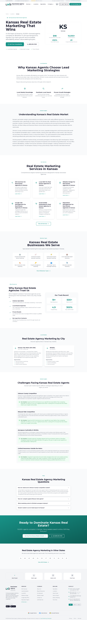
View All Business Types (43, 270)
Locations (35, 4)
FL (54, 558)
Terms (75, 617)
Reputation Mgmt (25, 599)
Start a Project (56, 595)
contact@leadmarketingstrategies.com (22, 0)
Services (28, 4)
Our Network (40, 593)
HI (62, 558)
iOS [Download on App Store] (8, 605)
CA (37, 558)
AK (25, 558)
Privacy (70, 617)
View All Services (43, 223)
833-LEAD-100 (75, 592)
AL (20, 558)
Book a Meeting (56, 597)
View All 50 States (43, 562)
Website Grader (40, 595)
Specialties (43, 4)
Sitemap (79, 617)
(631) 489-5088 (74, 593)
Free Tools (55, 599)
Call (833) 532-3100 (56, 536)
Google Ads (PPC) (25, 597)
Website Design (24, 595)
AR (33, 558)
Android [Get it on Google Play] (13, 605)
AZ (29, 558)
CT (46, 558)
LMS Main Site (40, 599)
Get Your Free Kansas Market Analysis (35, 536)
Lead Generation (24, 591)
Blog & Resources (41, 591)
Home (7, 14)
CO (42, 558)
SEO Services (24, 589)
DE (50, 558)
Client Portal (55, 593)
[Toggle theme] (57, 4)
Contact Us (39, 597)
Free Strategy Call (75, 4)
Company (51, 4)
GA (58, 558)
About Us (39, 589)
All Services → (24, 602)
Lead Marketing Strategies (45, 617)
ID (66, 558)
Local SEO (23, 593)
